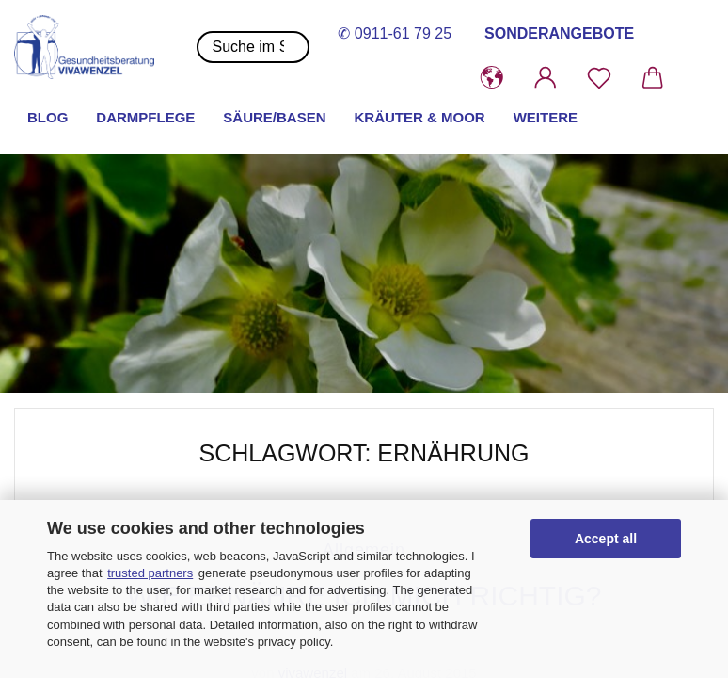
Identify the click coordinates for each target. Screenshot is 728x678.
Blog (47, 117)
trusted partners (150, 573)
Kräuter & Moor (420, 117)
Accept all (606, 538)
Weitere (546, 117)
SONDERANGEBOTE (559, 33)
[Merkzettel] (598, 78)
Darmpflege (145, 117)
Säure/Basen (274, 117)
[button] (491, 78)
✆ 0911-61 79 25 (394, 33)
